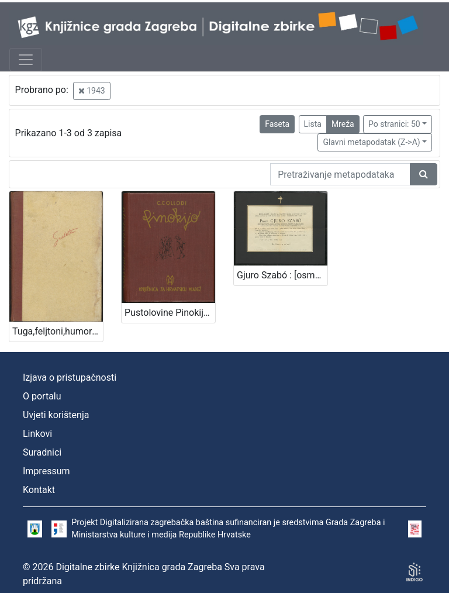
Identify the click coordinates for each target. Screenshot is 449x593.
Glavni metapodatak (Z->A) (371, 142)
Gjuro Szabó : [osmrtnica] (282, 275)
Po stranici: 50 (394, 124)
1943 (91, 90)
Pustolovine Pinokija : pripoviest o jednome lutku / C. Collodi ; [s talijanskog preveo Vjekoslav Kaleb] (170, 312)
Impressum (46, 471)
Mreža (342, 124)
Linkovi (37, 433)
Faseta (277, 124)
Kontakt (39, 489)
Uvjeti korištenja (56, 414)
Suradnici (42, 452)
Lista (313, 124)
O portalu (42, 396)
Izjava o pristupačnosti (69, 377)
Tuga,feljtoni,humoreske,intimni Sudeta (57, 331)
